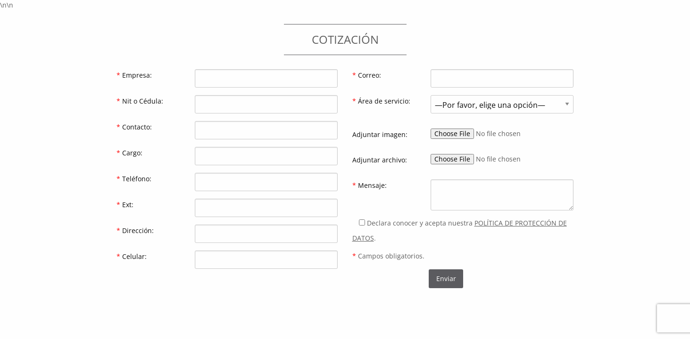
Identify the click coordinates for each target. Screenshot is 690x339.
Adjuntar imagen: (379, 134)
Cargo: (129, 152)
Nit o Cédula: (139, 101)
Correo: (366, 75)
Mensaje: (369, 185)
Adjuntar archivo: (379, 159)
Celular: (131, 256)
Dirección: (135, 230)
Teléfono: (133, 178)
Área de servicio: (381, 101)
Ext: (124, 204)
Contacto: (134, 126)
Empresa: (134, 75)
